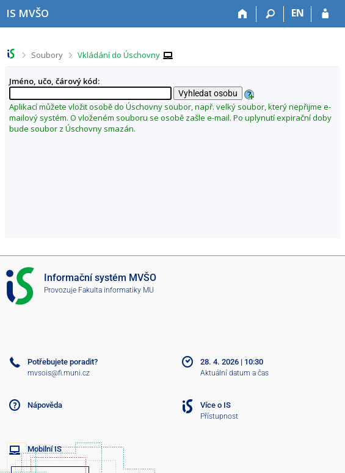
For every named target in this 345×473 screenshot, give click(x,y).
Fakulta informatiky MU (116, 290)
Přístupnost (219, 416)
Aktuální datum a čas (234, 373)
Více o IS (215, 405)
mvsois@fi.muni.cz (58, 373)
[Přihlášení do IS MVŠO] (325, 14)
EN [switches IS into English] (297, 13)
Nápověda (44, 405)
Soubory (47, 54)
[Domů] (242, 14)
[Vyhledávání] (270, 14)
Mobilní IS (44, 448)
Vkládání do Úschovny (119, 54)
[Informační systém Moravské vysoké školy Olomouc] (27, 13)
